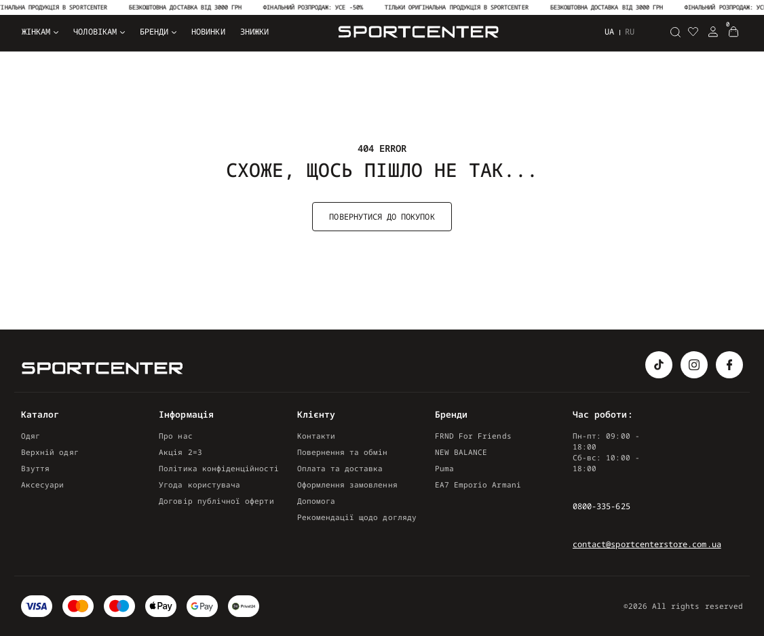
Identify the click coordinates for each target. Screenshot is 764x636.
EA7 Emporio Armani (478, 484)
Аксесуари (42, 484)
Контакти (316, 436)
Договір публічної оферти (216, 501)
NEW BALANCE (461, 452)
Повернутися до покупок (381, 216)
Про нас (175, 436)
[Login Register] (713, 31)
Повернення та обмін (342, 452)
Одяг (30, 436)
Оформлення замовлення (347, 484)
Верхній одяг (50, 452)
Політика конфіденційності (218, 468)
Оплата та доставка (340, 468)
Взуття (35, 468)
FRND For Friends (473, 436)
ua (609, 31)
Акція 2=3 (180, 452)
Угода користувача (199, 484)
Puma (444, 468)
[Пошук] (675, 31)
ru (629, 31)
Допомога (316, 501)
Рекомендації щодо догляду (357, 517)
